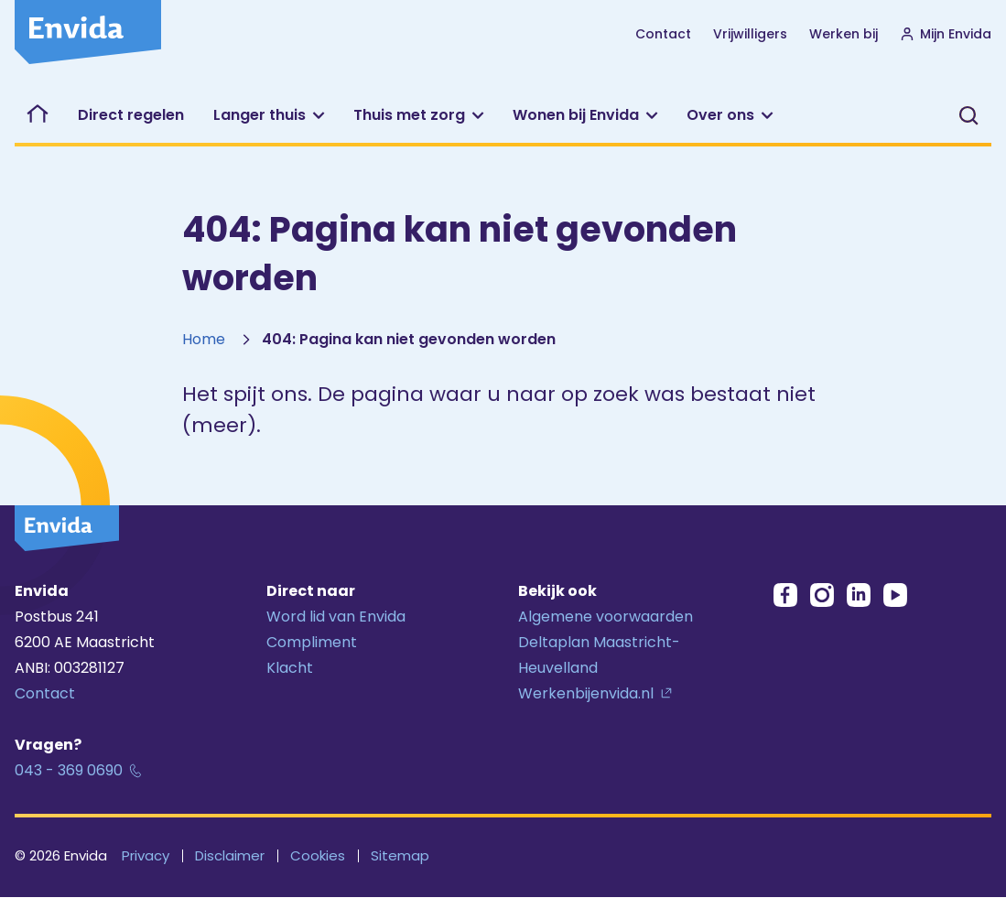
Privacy (145, 855)
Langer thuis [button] (259, 114)
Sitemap (400, 855)
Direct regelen (131, 114)
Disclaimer (230, 855)
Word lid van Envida (336, 616)
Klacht (289, 667)
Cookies (317, 855)
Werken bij (843, 33)
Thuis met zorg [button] (409, 114)
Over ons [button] (720, 114)
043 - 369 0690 (69, 770)
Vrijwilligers (750, 33)
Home (203, 339)
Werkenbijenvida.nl (586, 693)
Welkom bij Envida (39, 115)
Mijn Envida (945, 34)
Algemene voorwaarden (605, 616)
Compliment (311, 642)
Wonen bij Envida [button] (576, 114)
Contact (663, 34)
